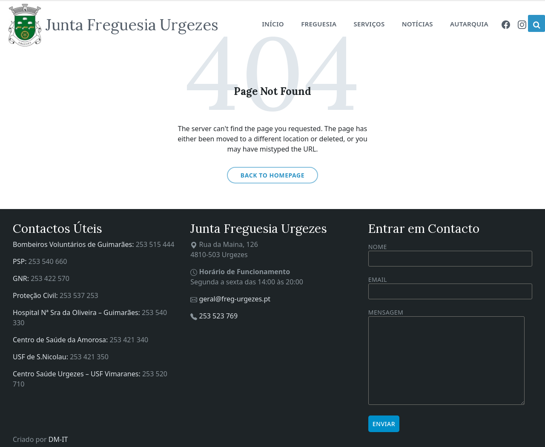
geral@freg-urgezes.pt (234, 299)
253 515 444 (155, 244)
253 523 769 (218, 316)
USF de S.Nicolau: (41, 356)
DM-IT (58, 439)
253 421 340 (129, 339)
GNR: (22, 278)
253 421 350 (89, 356)
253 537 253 (79, 295)
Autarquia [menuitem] (469, 24)
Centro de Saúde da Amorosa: (61, 339)
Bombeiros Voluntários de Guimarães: (74, 244)
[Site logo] (113, 25)
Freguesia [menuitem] (318, 24)
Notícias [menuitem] (417, 24)
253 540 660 (48, 261)
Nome (450, 254)
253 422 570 (50, 278)
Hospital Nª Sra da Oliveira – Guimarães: (77, 312)
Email (450, 285)
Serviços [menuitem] (368, 24)
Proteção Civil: (36, 295)
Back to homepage (272, 175)
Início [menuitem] (273, 24)
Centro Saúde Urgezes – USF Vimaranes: (77, 373)
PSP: (21, 261)
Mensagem (446, 357)
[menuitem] (506, 23)
